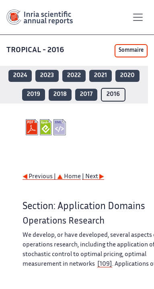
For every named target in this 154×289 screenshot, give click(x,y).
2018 (60, 94)
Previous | (40, 176)
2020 (127, 75)
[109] (104, 264)
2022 (74, 75)
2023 (47, 75)
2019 (33, 94)
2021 (100, 75)
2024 (20, 75)
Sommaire (131, 50)
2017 (86, 94)
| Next (93, 176)
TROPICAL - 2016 (35, 50)
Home (69, 176)
